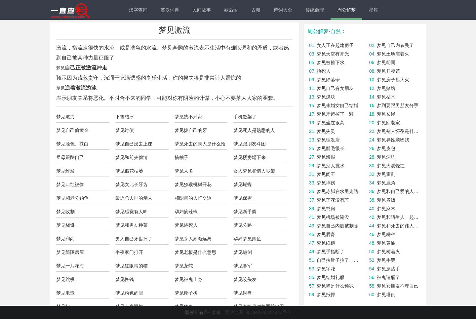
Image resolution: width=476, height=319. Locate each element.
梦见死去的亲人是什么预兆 (200, 145)
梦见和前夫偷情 (131, 157)
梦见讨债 (124, 130)
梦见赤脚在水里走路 (337, 191)
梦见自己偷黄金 (72, 130)
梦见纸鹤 (326, 243)
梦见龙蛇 (184, 265)
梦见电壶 (65, 293)
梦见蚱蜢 (65, 171)
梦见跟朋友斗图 (249, 143)
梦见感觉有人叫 (131, 211)
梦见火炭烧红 (391, 165)
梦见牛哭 (386, 260)
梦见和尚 (65, 238)
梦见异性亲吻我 (393, 139)
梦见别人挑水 (330, 165)
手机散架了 (245, 116)
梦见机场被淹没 (333, 217)
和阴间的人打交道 (193, 198)
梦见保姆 (242, 198)
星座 (373, 10)
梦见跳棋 (65, 279)
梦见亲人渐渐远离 (193, 238)
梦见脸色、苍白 (72, 143)
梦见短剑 (242, 252)
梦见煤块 (326, 97)
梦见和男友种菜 (131, 225)
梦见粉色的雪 (129, 293)
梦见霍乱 (386, 174)
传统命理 (314, 10)
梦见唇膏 (326, 234)
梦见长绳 (386, 114)
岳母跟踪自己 (70, 157)
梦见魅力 (65, 116)
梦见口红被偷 (70, 184)
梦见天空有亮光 (333, 54)
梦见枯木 (386, 97)
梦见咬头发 (245, 279)
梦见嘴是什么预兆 (335, 286)
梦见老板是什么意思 (195, 252)
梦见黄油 (386, 243)
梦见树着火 (388, 251)
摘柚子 (181, 157)
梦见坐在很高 (330, 122)
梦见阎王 (326, 174)
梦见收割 (65, 211)
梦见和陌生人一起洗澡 (398, 217)
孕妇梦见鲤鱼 (247, 238)
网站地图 (234, 312)
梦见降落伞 (328, 79)
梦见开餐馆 (388, 71)
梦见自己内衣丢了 (395, 45)
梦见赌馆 (386, 88)
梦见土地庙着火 (393, 54)
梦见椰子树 (186, 293)
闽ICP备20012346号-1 (268, 312)
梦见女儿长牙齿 (131, 184)
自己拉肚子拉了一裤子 (338, 260)
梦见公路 (242, 225)
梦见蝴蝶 (242, 184)
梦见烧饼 (65, 225)
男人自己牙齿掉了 (133, 238)
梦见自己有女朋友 (335, 88)
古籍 (255, 10)
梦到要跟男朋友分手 (397, 105)
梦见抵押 (326, 294)
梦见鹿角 (386, 182)
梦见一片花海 (70, 265)
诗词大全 (283, 10)
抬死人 (324, 71)
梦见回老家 (388, 122)
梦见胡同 (386, 62)
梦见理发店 (328, 139)
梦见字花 (326, 268)
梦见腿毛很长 (330, 148)
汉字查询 (138, 10)
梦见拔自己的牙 (191, 130)
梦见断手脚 (245, 211)
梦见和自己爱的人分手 (398, 191)
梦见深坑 (386, 157)
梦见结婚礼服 (330, 277)
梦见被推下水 (330, 62)
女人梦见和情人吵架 (254, 171)
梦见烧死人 (186, 225)
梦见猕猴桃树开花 (193, 184)
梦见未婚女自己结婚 (337, 105)
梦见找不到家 (188, 116)
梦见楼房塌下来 (249, 157)
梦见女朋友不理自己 (397, 286)
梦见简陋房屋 (70, 252)
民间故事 (201, 10)
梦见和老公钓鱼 (72, 198)
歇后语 (231, 10)
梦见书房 (326, 208)
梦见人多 (184, 171)
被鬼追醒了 (388, 277)
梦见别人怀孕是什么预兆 (398, 131)
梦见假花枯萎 (129, 171)
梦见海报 (326, 157)
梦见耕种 (386, 234)
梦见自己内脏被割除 (337, 225)
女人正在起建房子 (335, 45)
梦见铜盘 (242, 293)
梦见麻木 (386, 208)
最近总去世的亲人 (133, 198)
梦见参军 (242, 265)
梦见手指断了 (330, 251)
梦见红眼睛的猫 (131, 265)
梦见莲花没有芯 (333, 200)
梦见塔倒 (386, 294)
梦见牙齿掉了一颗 (335, 114)
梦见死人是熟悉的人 (254, 130)
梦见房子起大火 (393, 79)
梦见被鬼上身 (188, 279)
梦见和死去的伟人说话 (398, 225)
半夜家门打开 (129, 252)
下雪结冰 (124, 116)
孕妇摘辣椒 (186, 211)
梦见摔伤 (326, 182)
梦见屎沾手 (388, 268)
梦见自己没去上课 (133, 143)
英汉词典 (170, 10)
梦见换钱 (124, 279)
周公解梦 (346, 10)
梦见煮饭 (386, 200)
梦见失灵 (326, 131)
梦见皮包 (386, 148)
